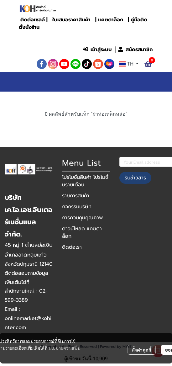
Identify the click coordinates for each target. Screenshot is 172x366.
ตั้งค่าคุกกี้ (141, 350)
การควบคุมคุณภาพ (82, 217)
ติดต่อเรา (72, 247)
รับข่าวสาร (135, 178)
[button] (114, 36)
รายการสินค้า (75, 195)
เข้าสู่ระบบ (97, 49)
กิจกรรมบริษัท (76, 206)
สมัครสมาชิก (135, 49)
